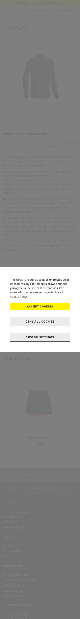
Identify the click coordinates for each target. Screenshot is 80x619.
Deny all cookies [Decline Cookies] (40, 321)
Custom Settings (40, 337)
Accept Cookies (40, 306)
